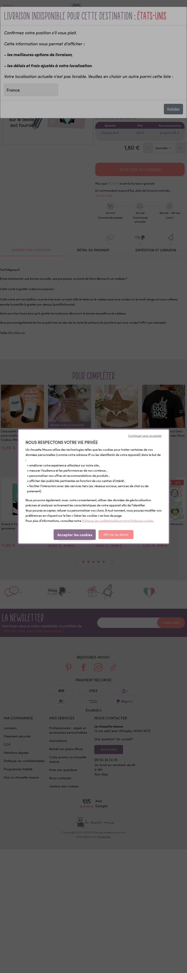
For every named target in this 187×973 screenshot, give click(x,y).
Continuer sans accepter (145, 436)
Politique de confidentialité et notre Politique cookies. (118, 521)
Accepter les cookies (74, 534)
